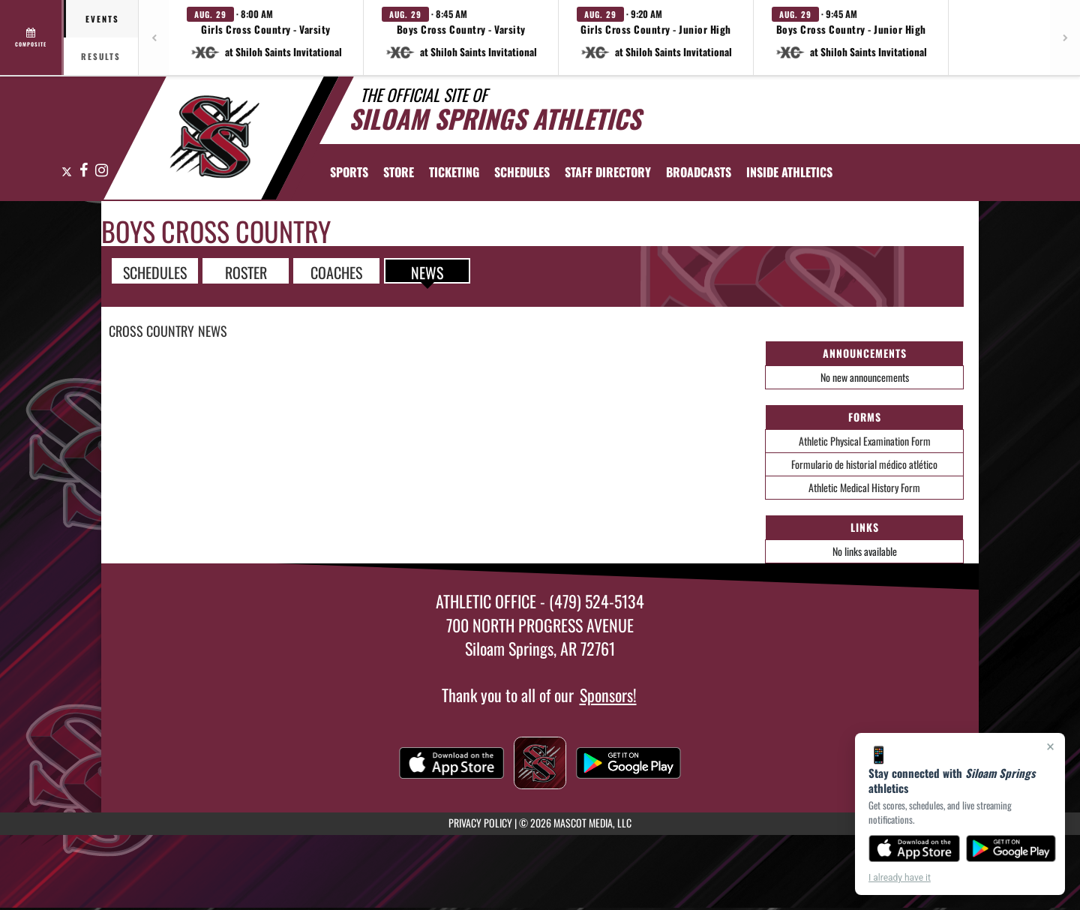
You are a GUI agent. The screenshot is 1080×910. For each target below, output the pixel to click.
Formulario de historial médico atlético (864, 464)
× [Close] (1050, 746)
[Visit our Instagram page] (101, 171)
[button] (266, 37)
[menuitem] (399, 172)
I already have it (899, 877)
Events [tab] (102, 19)
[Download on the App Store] (914, 848)
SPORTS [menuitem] (349, 172)
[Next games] (1065, 37)
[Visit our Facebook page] (84, 171)
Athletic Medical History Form (864, 487)
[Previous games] (154, 37)
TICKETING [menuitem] (454, 172)
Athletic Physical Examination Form (865, 441)
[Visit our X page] (67, 171)
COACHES (336, 271)
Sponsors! (608, 695)
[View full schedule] (32, 37)
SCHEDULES (155, 271)
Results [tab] (101, 56)
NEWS (427, 271)
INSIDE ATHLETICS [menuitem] (789, 172)
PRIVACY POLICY (480, 822)
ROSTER (246, 271)
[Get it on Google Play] (1011, 848)
